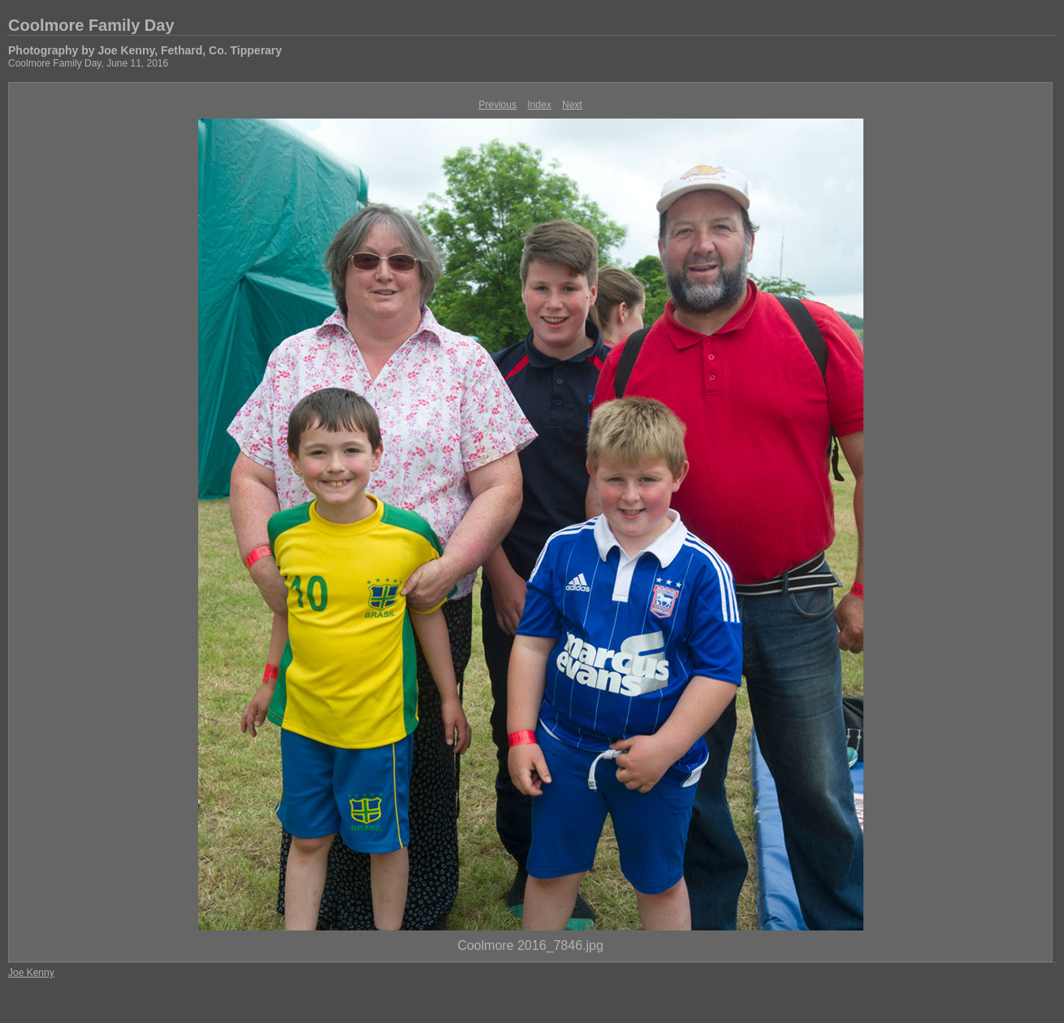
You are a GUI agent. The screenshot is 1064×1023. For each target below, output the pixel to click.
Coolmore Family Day (91, 25)
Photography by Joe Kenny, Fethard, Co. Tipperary (145, 50)
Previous (497, 104)
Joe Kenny (31, 972)
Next (572, 104)
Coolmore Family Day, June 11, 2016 (88, 63)
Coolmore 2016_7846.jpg (530, 945)
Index (539, 104)
